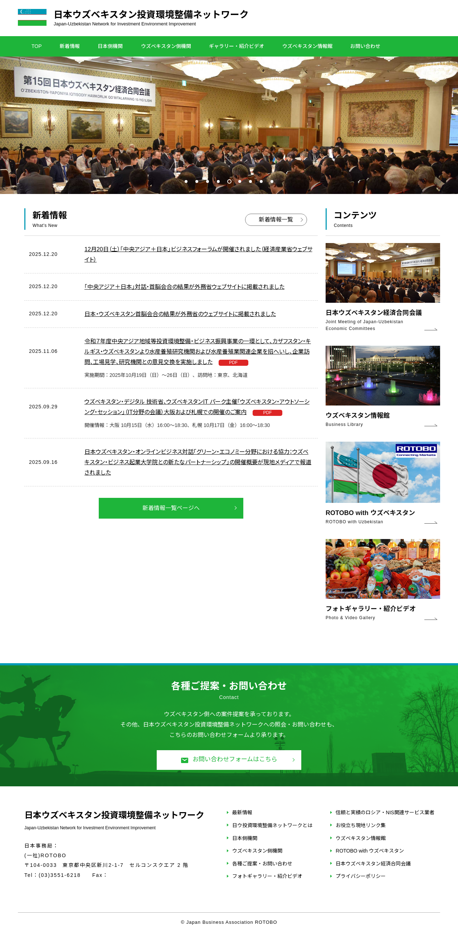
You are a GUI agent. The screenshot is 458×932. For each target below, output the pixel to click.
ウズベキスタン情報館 (307, 46)
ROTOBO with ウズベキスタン (370, 851)
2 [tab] (197, 181)
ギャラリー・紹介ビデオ (236, 46)
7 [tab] (250, 181)
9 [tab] (272, 181)
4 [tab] (218, 181)
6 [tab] (240, 181)
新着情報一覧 (276, 220)
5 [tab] (229, 181)
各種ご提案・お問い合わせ (262, 864)
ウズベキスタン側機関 (166, 46)
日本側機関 (110, 46)
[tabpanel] (229, 125)
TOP (36, 46)
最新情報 (242, 812)
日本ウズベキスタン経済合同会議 (373, 864)
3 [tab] (207, 181)
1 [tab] (186, 181)
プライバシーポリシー (361, 876)
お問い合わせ (365, 46)
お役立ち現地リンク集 (361, 825)
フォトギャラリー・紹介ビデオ (267, 876)
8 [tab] (261, 181)
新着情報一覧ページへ (171, 508)
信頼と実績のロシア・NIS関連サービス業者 (385, 812)
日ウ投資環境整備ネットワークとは (272, 825)
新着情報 (70, 46)
